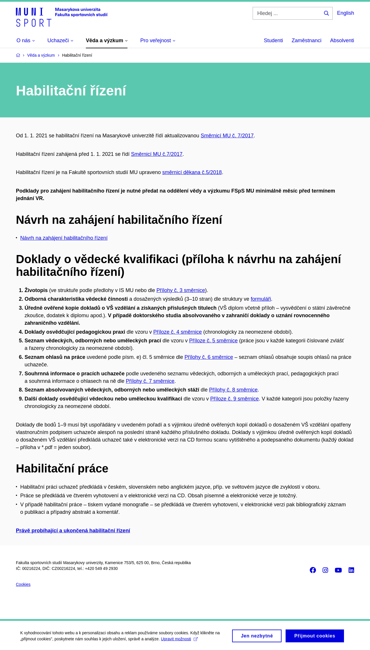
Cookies (23, 584)
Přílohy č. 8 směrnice (233, 390)
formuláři (261, 299)
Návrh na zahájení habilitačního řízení (64, 238)
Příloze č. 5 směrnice (213, 341)
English (345, 13)
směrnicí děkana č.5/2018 (192, 172)
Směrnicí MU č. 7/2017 (227, 136)
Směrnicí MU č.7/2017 (156, 154)
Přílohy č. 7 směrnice (150, 381)
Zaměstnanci (306, 40)
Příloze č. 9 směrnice (234, 399)
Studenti (273, 40)
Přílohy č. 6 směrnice (208, 357)
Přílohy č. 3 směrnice (180, 290)
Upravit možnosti (179, 640)
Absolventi (342, 40)
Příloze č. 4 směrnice (177, 332)
